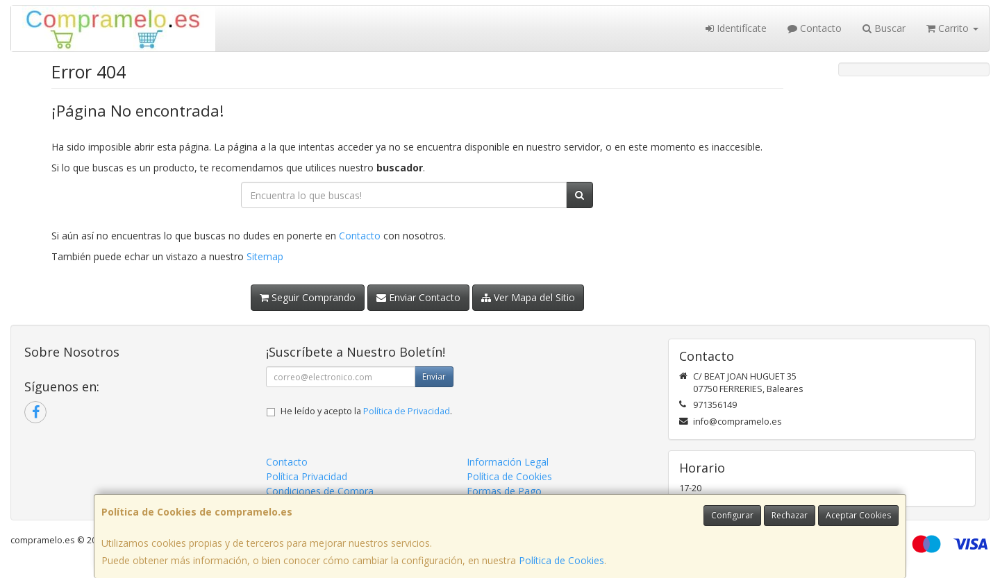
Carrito (952, 28)
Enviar (434, 376)
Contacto (815, 28)
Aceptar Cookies (858, 515)
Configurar (732, 515)
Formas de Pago (504, 491)
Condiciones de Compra (320, 491)
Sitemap (265, 256)
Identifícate (736, 28)
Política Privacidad (306, 476)
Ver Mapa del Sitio (528, 297)
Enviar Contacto (418, 297)
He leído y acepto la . (366, 411)
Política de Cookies (561, 560)
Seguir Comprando (308, 297)
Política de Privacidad (406, 411)
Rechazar (790, 515)
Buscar (884, 28)
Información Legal (508, 461)
